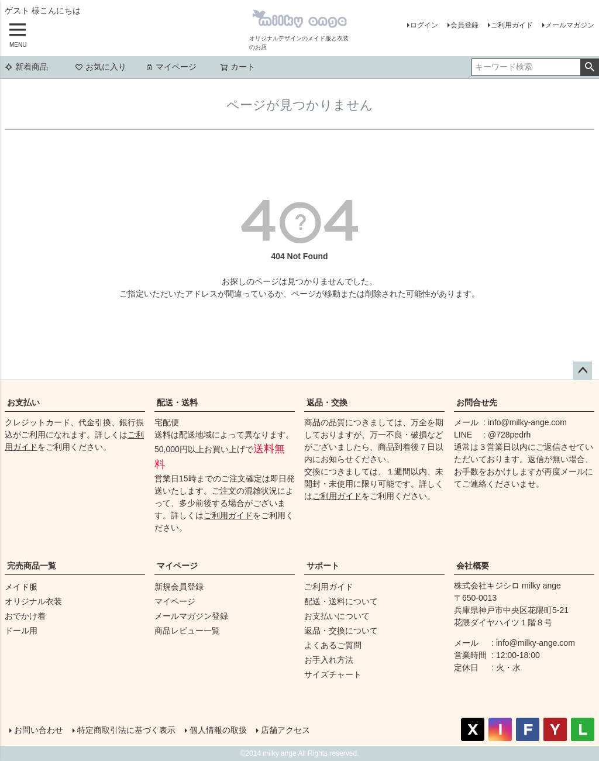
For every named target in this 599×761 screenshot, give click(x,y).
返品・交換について (341, 630)
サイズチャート (333, 674)
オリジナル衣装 (33, 601)
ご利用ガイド (512, 25)
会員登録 (464, 25)
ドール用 (21, 630)
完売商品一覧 (31, 565)
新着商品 (26, 66)
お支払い (23, 402)
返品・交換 (327, 402)
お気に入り (100, 66)
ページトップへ (582, 370)
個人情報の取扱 (218, 730)
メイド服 (21, 586)
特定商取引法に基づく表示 (126, 730)
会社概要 (472, 565)
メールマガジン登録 (191, 616)
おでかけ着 (25, 616)
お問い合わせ (38, 730)
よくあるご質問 (333, 645)
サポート (323, 565)
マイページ (171, 66)
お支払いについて (337, 616)
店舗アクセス (285, 730)
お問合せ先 (476, 402)
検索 (589, 67)
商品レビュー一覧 (187, 630)
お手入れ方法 (328, 659)
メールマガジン (569, 25)
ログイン (424, 25)
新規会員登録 (179, 586)
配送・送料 (177, 402)
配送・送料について (341, 601)
